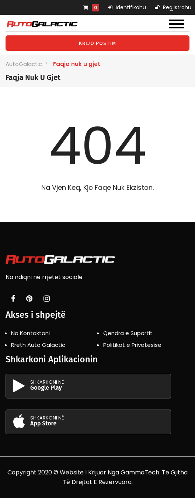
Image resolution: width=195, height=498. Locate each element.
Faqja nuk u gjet (76, 64)
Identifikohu (127, 7)
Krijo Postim (97, 43)
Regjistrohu (173, 7)
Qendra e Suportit (128, 333)
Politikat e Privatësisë (132, 345)
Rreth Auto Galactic (38, 345)
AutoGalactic (24, 64)
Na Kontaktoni (30, 333)
